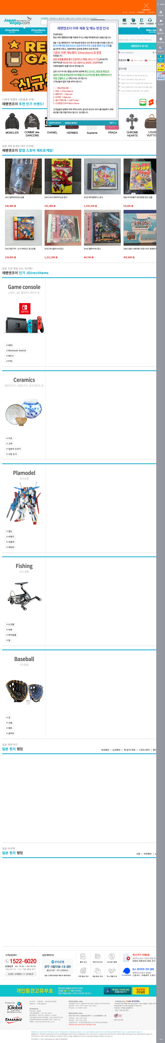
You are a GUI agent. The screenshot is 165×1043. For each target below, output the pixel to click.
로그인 (125, 12)
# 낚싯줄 (10, 624)
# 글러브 (10, 733)
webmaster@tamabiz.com (45, 1022)
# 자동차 (10, 541)
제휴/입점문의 (41, 1004)
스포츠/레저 (144, 749)
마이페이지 (140, 12)
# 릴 (8, 640)
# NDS (9, 345)
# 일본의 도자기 (13, 448)
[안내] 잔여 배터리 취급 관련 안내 (133, 79)
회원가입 (132, 12)
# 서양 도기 (11, 454)
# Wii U (10, 355)
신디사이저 (93, 18)
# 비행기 (10, 536)
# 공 (8, 717)
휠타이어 (61, 18)
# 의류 (9, 629)
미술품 (67, 18)
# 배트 (9, 727)
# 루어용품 (11, 634)
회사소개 (32, 1001)
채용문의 (32, 1004)
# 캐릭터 (10, 547)
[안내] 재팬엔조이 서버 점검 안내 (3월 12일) (136, 87)
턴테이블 (52, 18)
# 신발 (9, 722)
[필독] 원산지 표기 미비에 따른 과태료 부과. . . (137, 83)
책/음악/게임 (129, 749)
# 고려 (9, 443)
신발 (138, 853)
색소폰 (84, 18)
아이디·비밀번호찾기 (127, 53)
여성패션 (105, 749)
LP (57, 18)
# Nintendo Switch (16, 350)
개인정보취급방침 (50, 1001)
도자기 (72, 18)
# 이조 (9, 438)
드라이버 (78, 18)
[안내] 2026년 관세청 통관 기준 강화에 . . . (136, 91)
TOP (160, 1039)
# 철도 (9, 531)
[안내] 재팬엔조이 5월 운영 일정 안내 (134, 75)
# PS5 (9, 361)
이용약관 (40, 1001)
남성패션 (116, 749)
